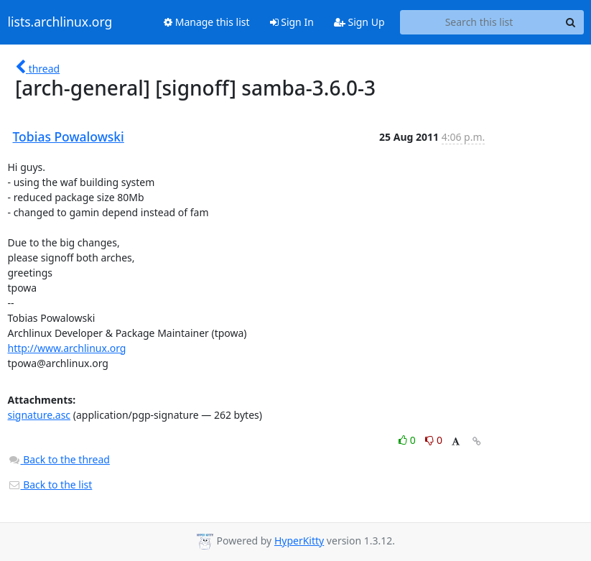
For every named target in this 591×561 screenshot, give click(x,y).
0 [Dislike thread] (433, 440)
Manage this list (207, 22)
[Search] (571, 22)
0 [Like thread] (408, 440)
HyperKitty (299, 540)
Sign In (292, 22)
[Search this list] (479, 22)
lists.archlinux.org (60, 22)
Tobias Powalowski (68, 136)
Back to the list (50, 484)
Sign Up (359, 22)
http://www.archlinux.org (67, 348)
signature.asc (39, 415)
